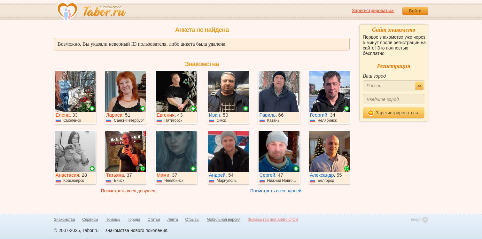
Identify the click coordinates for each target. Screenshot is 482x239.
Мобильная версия (224, 219)
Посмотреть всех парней (275, 190)
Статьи (154, 219)
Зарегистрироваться (373, 10)
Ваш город (374, 76)
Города (134, 219)
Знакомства (64, 219)
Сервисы (90, 219)
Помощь (112, 219)
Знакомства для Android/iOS (273, 219)
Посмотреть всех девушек (128, 190)
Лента (172, 219)
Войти (415, 10)
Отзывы (192, 219)
